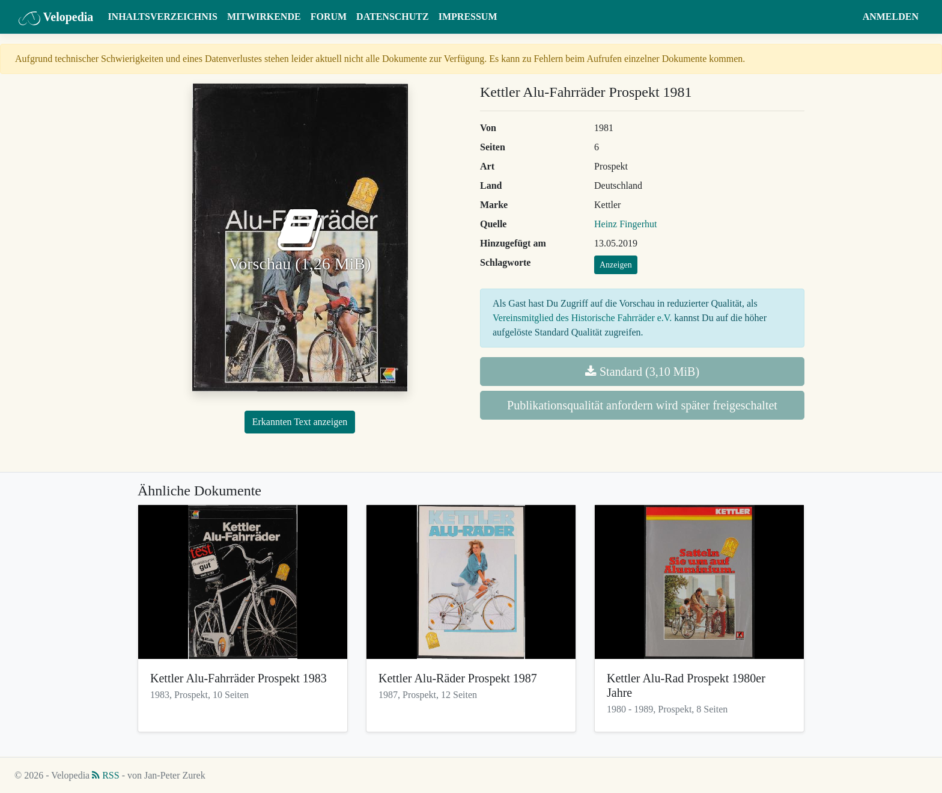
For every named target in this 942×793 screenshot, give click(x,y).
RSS (105, 775)
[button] (846, 17)
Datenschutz (392, 16)
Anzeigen (616, 264)
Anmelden (891, 16)
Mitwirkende (264, 16)
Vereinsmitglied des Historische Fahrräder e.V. (582, 318)
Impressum (468, 16)
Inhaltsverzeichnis (162, 16)
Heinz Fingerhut (625, 224)
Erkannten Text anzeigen (300, 422)
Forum (329, 16)
